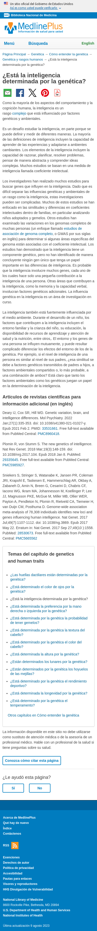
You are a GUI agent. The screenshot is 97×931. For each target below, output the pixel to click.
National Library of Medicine (23, 899)
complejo (19, 113)
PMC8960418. (49, 434)
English (88, 43)
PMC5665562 (26, 538)
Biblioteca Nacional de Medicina (33, 15)
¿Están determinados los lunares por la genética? (48, 662)
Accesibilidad (12, 873)
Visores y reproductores (20, 884)
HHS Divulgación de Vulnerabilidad (28, 889)
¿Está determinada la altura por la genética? (44, 654)
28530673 (25, 533)
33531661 (50, 428)
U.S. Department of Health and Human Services (36, 910)
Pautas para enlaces (17, 878)
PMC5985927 (13, 465)
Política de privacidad (18, 868)
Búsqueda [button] (41, 45)
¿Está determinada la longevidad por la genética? (48, 693)
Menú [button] (12, 44)
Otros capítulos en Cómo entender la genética (43, 715)
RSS (10, 845)
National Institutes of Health (22, 915)
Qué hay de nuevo (16, 823)
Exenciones (11, 857)
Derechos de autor (16, 862)
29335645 (10, 460)
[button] (86, 558)
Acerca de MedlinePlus (19, 817)
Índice (7, 828)
